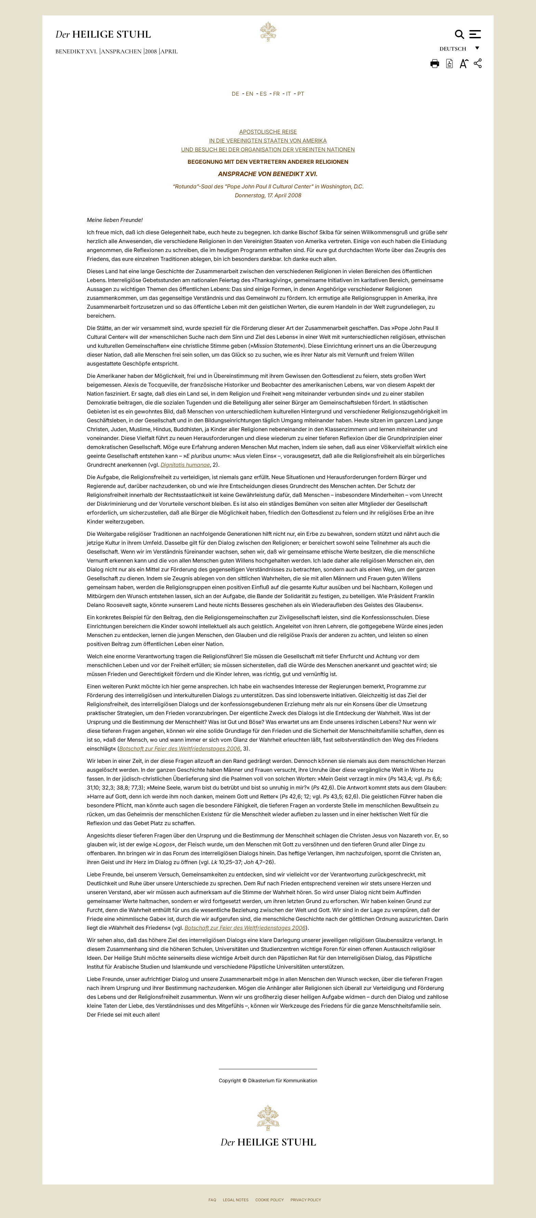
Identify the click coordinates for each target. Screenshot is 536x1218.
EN (249, 93)
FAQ (212, 1199)
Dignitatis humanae (185, 464)
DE (235, 93)
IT (288, 93)
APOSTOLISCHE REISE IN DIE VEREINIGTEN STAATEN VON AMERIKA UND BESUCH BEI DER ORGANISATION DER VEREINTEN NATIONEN (268, 140)
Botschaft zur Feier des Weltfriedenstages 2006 (179, 748)
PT (300, 93)
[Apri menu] (474, 34)
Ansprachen (122, 51)
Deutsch (455, 50)
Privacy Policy (306, 1199)
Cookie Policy (269, 1199)
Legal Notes (236, 1199)
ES (263, 93)
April (169, 51)
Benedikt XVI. (77, 51)
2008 (151, 51)
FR (276, 93)
